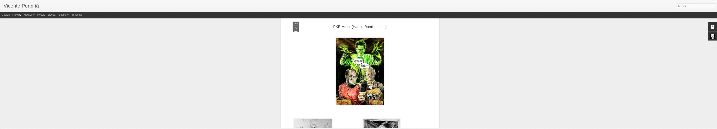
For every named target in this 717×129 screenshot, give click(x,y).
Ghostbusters (363, 86)
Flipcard (16, 14)
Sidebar (52, 14)
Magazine (29, 14)
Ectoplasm (340, 86)
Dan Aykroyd (326, 86)
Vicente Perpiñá (376, 82)
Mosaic (41, 14)
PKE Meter (350, 89)
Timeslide (77, 14)
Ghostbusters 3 (380, 86)
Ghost (351, 86)
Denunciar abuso (384, 127)
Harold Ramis (417, 86)
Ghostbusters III (399, 86)
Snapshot (64, 14)
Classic (6, 14)
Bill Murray (312, 86)
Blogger (372, 127)
